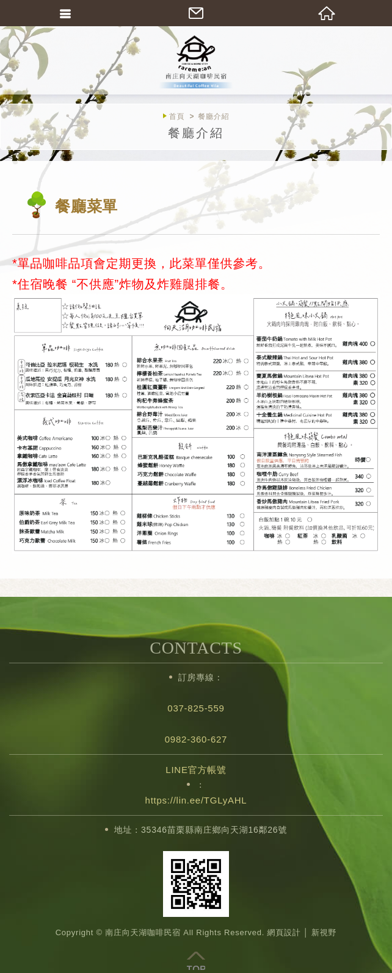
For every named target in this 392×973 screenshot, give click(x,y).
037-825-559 (195, 708)
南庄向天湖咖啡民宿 (196, 61)
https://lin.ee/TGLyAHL (196, 800)
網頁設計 (283, 932)
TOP (196, 961)
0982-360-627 (196, 739)
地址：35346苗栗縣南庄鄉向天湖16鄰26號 (200, 830)
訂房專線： (200, 677)
